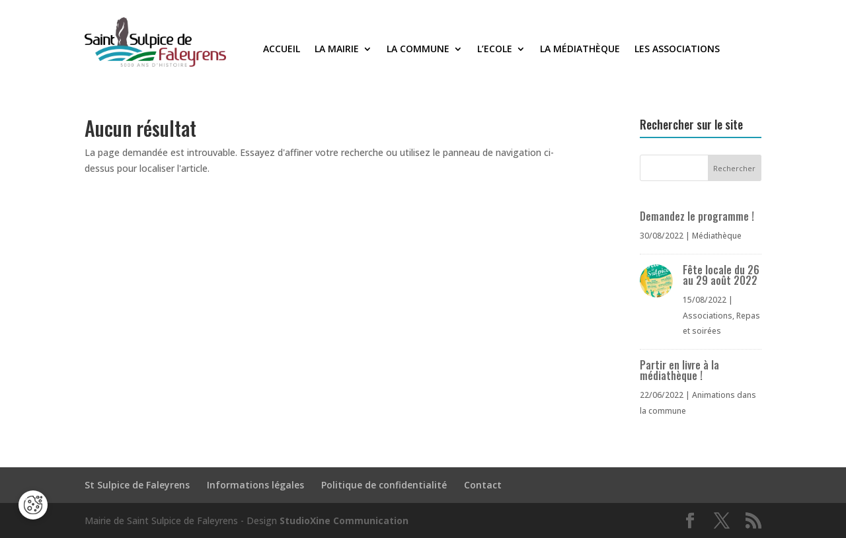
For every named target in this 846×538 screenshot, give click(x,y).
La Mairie (337, 49)
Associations (707, 315)
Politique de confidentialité (384, 485)
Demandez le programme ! (697, 216)
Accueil (281, 49)
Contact (483, 485)
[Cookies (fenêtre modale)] (33, 504)
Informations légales (255, 485)
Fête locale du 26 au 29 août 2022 (721, 275)
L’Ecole (494, 49)
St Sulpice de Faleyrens (137, 485)
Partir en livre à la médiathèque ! (679, 370)
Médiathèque (717, 235)
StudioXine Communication (344, 520)
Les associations (677, 49)
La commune (418, 49)
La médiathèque (580, 49)
